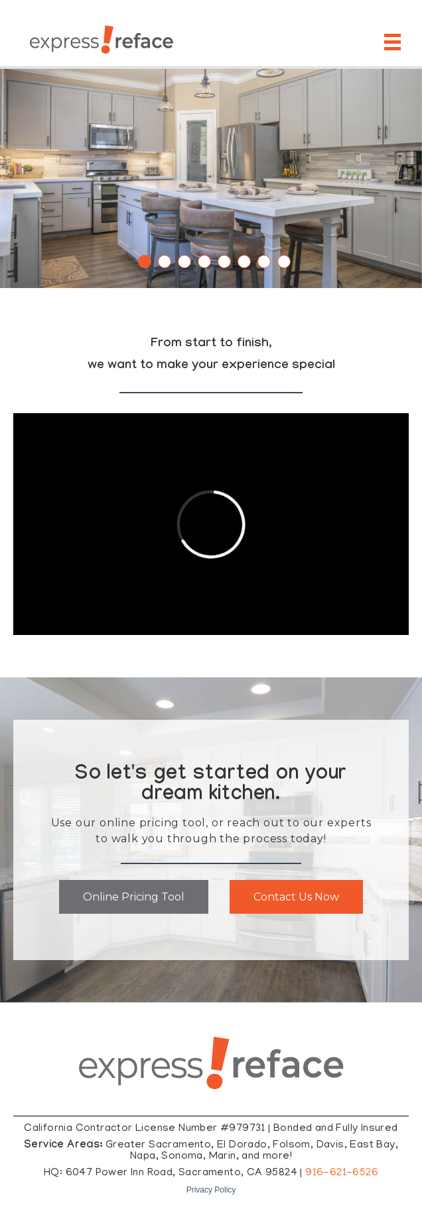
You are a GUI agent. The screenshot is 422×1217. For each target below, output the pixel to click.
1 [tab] (144, 261)
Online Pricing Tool (133, 897)
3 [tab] (184, 261)
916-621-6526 (341, 1173)
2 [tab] (164, 261)
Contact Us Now (296, 897)
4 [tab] (204, 261)
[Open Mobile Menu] (394, 42)
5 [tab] (224, 261)
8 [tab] (284, 261)
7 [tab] (264, 261)
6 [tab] (244, 261)
